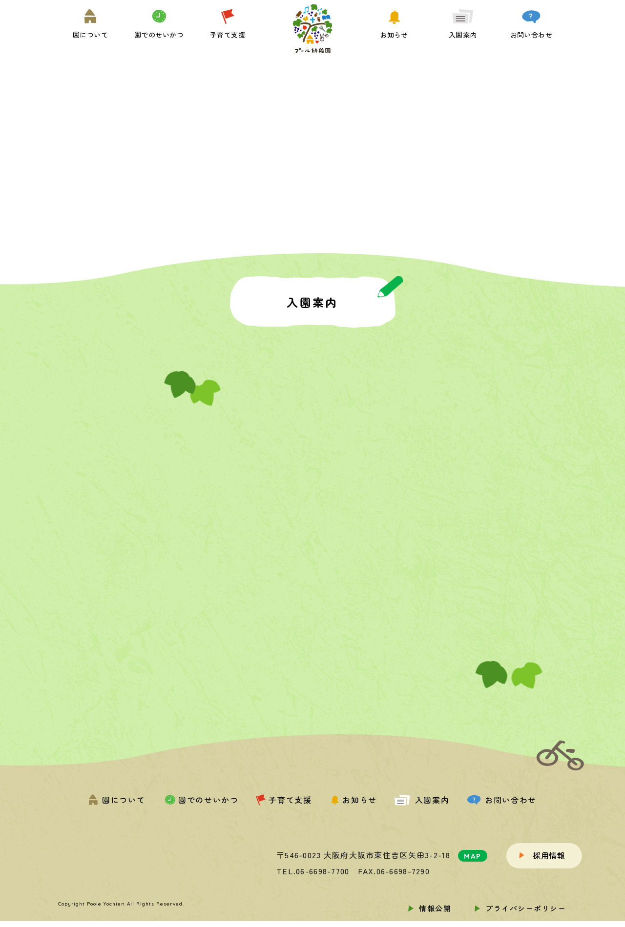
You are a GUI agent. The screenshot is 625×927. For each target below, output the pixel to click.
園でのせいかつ (200, 800)
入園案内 (422, 800)
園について (116, 800)
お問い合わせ (502, 800)
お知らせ (352, 800)
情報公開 (435, 908)
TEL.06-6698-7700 (312, 871)
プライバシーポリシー (525, 908)
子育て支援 (284, 800)
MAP (472, 856)
